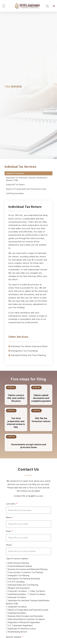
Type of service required (17, 559)
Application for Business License (22, 628)
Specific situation (14, 637)
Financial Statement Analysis (20, 566)
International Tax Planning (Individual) (24, 578)
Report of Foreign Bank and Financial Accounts (26, 189)
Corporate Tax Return (17, 591)
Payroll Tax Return (37, 594)
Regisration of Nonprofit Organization (24, 622)
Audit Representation (15, 193)
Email (8, 531)
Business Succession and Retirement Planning (27, 569)
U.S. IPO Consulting (16, 582)
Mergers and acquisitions (19, 588)
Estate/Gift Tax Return (15, 184)
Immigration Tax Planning (18, 575)
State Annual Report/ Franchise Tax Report (26, 619)
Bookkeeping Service (17, 632)
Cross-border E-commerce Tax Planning (25, 572)
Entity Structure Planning (18, 563)
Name (9, 517)
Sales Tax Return (38, 591)
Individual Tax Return (15, 173)
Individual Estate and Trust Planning (23, 585)
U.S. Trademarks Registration (20, 625)
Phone (9, 545)
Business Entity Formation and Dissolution (25, 616)
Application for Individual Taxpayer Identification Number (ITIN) (26, 179)
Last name (11, 504)
